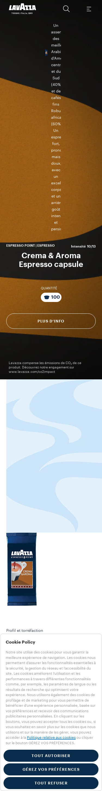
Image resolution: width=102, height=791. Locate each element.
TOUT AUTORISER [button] (51, 756)
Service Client (25, 566)
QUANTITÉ (49, 134)
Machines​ (14, 623)
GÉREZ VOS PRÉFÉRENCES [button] (51, 769)
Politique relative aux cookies (51, 737)
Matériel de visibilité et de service (46, 629)
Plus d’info (51, 167)
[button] (66, 8)
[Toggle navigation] (88, 8)
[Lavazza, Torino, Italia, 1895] (22, 8)
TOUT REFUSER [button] (51, 783)
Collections (15, 618)
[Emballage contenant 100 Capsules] (51, 143)
